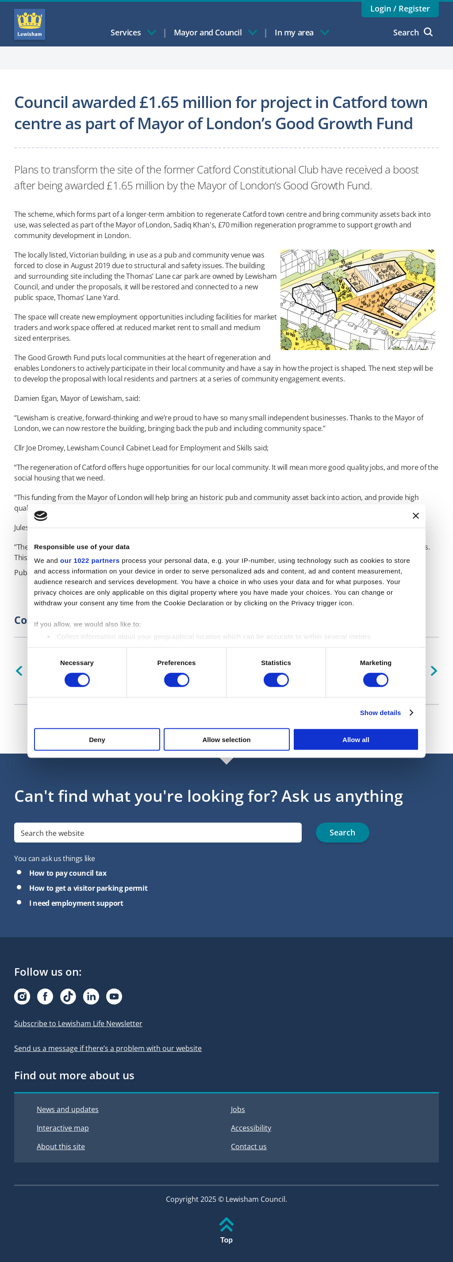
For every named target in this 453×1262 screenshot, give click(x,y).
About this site (61, 1146)
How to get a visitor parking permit (88, 888)
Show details (380, 712)
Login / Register (400, 8)
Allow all (355, 739)
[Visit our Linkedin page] (91, 996)
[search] (158, 833)
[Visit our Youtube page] (114, 996)
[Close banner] (416, 516)
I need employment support (76, 903)
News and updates (68, 1109)
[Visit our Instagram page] (22, 996)
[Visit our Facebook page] (45, 996)
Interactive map (63, 1128)
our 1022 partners (89, 560)
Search (413, 32)
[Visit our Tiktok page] (68, 996)
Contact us (249, 1146)
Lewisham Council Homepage (29, 24)
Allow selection (226, 739)
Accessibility (251, 1128)
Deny (97, 739)
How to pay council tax (68, 873)
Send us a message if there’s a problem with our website (108, 1048)
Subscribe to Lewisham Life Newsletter (78, 1023)
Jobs (238, 1109)
